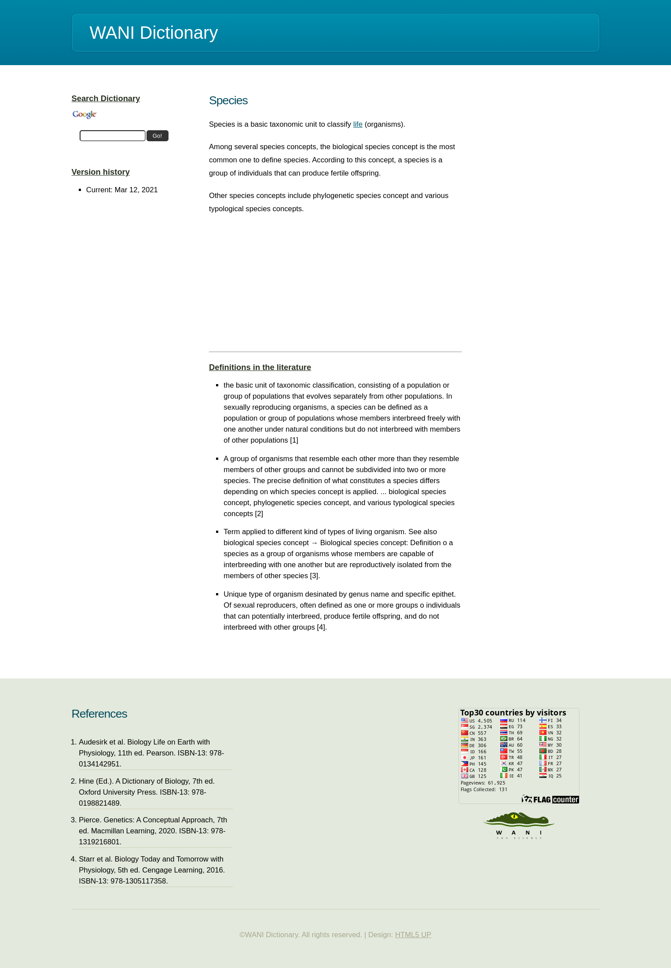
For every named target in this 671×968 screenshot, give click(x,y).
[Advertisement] (335, 286)
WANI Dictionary (154, 32)
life (358, 124)
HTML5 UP (413, 935)
